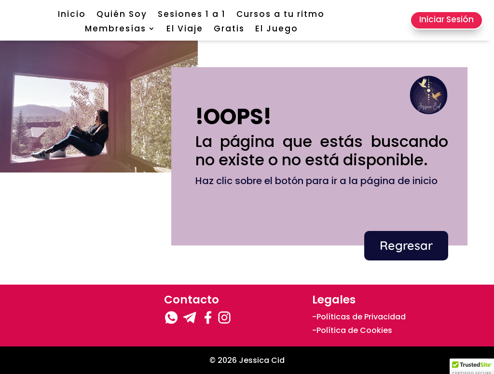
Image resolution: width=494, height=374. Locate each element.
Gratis (229, 29)
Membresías (115, 29)
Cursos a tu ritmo (280, 15)
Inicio (72, 15)
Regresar (406, 245)
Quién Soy (121, 15)
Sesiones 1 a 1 (192, 15)
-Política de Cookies (352, 330)
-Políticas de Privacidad (359, 316)
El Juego (276, 29)
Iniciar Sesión (446, 19)
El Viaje (184, 29)
